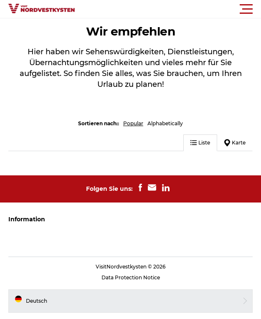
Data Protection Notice (130, 277)
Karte (235, 143)
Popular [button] (133, 123)
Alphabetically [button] (165, 123)
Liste (200, 142)
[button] (168, 9)
